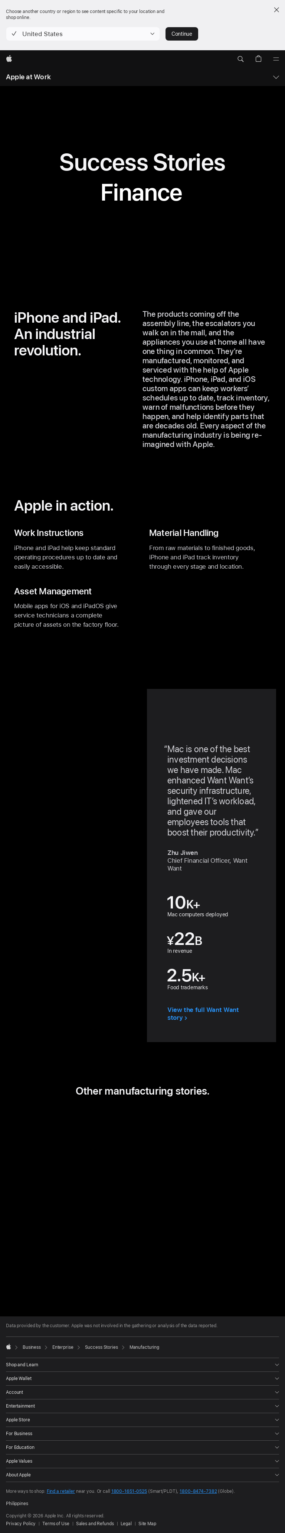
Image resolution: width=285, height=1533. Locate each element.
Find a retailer (61, 1491)
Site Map (147, 1523)
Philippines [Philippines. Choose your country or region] (17, 1503)
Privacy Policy (21, 1523)
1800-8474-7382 (198, 1491)
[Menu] (276, 59)
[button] (83, 34)
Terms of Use (55, 1523)
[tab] (126, 1275)
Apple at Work (28, 77)
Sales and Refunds (95, 1523)
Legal (126, 1523)
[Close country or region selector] (276, 9)
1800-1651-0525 (129, 1491)
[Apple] (9, 59)
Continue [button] (181, 34)
